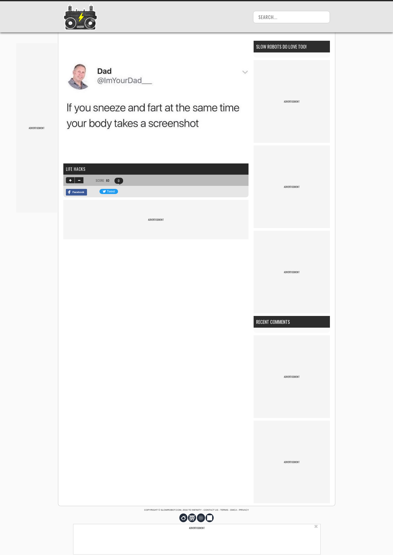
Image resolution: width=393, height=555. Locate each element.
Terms (224, 510)
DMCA (233, 510)
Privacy (244, 510)
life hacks (75, 169)
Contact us (210, 510)
